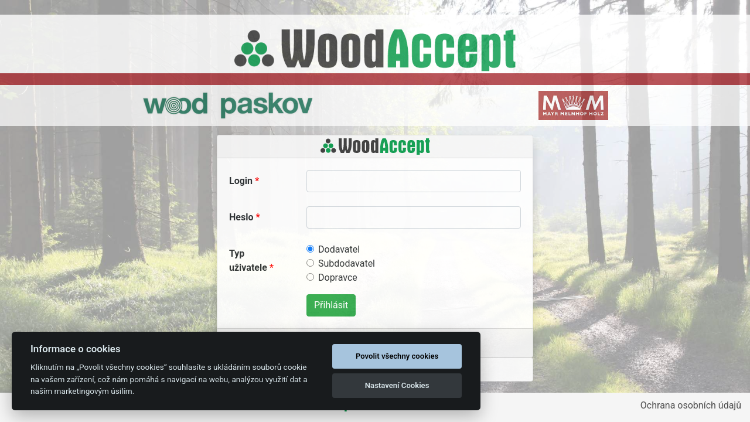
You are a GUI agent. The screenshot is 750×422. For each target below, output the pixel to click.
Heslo (241, 217)
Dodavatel (339, 249)
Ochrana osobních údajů (690, 405)
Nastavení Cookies (397, 385)
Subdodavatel (346, 263)
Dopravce (337, 277)
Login (241, 180)
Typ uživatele (248, 260)
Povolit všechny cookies (397, 356)
